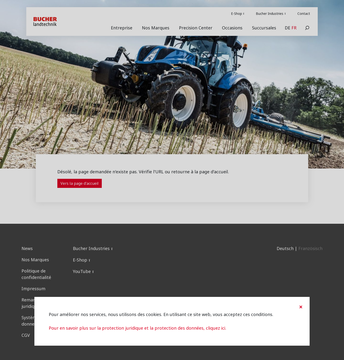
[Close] (300, 307)
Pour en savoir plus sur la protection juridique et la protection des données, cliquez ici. (137, 328)
